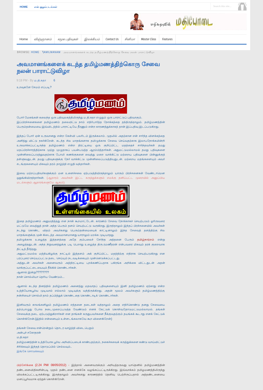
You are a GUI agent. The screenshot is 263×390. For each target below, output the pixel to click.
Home (24, 6)
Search (242, 6)
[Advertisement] (190, 32)
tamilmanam (51, 52)
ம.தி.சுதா (40, 80)
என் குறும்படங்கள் (45, 6)
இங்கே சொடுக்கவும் (30, 351)
